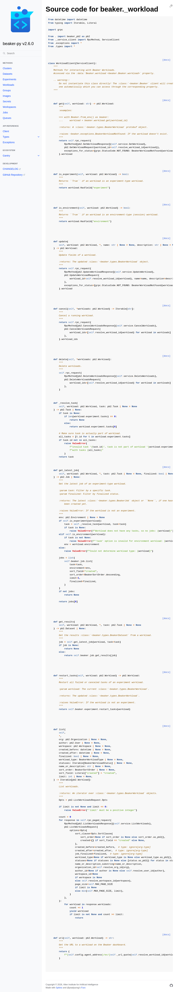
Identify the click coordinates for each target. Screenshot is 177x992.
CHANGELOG (10, 169)
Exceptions (9, 142)
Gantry (6, 155)
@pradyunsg (73, 987)
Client (6, 131)
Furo (83, 987)
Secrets (7, 101)
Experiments (9, 79)
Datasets (7, 73)
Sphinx (59, 987)
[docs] (166, 60)
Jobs (5, 112)
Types (6, 136)
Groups (7, 90)
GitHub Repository (12, 174)
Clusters (7, 68)
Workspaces (9, 107)
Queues (7, 118)
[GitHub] (171, 986)
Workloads (8, 85)
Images (7, 96)
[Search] (20, 53)
